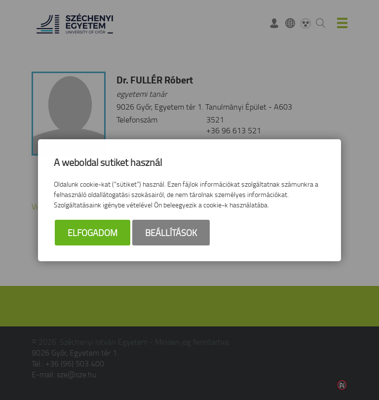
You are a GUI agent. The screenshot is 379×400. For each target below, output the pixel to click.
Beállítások (171, 233)
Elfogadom (92, 233)
